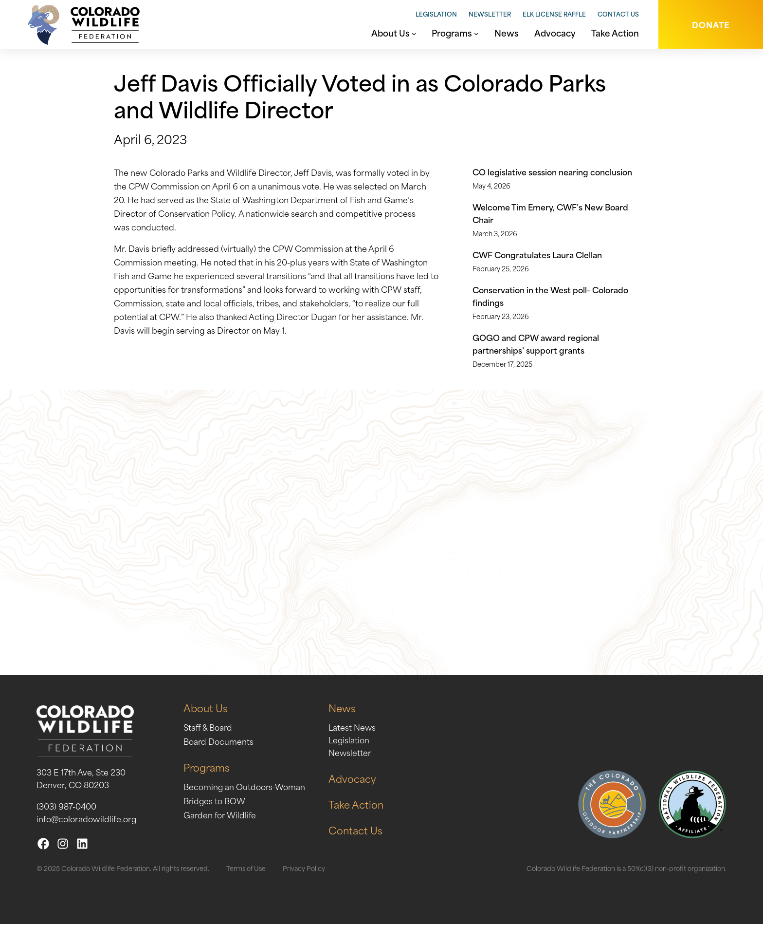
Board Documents (218, 743)
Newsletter (490, 14)
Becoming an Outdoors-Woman (244, 788)
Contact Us (618, 14)
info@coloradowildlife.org (86, 820)
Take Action (357, 806)
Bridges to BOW (214, 802)
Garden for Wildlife (220, 816)
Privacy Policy (304, 870)
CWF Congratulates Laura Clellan (537, 254)
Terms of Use (246, 870)
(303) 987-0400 (66, 807)
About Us (205, 709)
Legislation (436, 14)
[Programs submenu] (476, 32)
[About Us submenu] (414, 32)
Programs (206, 769)
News (343, 709)
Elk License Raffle (554, 14)
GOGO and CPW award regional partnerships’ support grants (535, 343)
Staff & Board (208, 728)
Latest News (353, 728)
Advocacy (353, 780)
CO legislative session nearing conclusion (552, 171)
